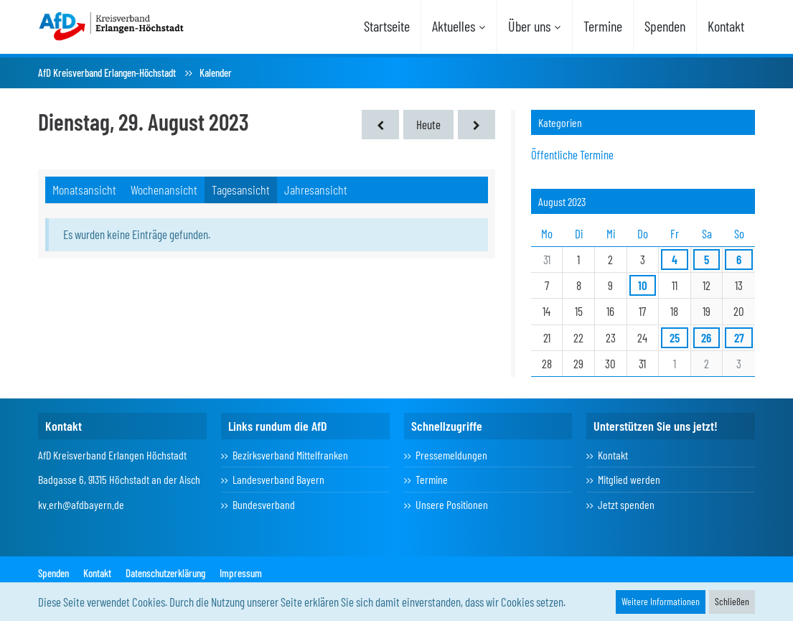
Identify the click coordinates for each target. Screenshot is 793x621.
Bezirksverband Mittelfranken (290, 455)
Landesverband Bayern (278, 479)
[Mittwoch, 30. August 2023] (476, 124)
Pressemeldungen (451, 455)
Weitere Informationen (660, 601)
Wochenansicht (164, 189)
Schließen (732, 601)
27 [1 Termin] (739, 337)
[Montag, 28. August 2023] (380, 124)
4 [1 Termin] (674, 259)
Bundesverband (264, 504)
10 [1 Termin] (642, 285)
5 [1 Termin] (706, 259)
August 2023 (562, 201)
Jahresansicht (315, 189)
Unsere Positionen (452, 504)
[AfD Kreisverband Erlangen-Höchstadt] (112, 25)
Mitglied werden (629, 479)
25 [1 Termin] (675, 337)
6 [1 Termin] (738, 259)
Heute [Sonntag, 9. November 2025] (428, 124)
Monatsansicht (84, 189)
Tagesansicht (241, 189)
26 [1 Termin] (706, 337)
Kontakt (613, 455)
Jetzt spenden (626, 504)
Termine (432, 479)
